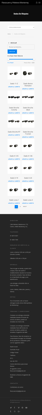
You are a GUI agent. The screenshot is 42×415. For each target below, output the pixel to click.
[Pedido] (21, 27)
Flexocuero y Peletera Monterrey (15, 3)
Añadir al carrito (14, 86)
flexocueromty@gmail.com (18, 371)
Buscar (12, 51)
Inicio (9, 34)
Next (25, 206)
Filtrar (10, 62)
